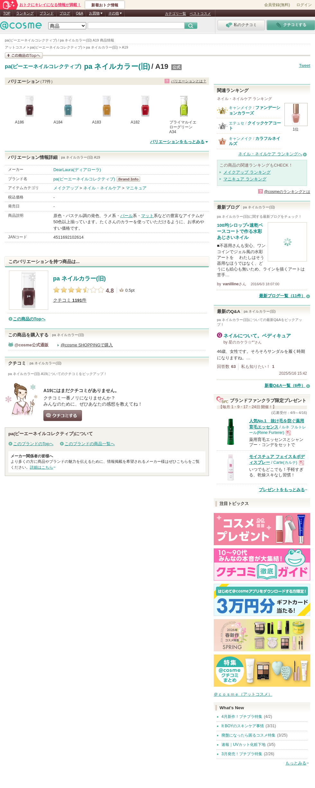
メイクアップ (65, 188)
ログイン (304, 5)
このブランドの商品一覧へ (90, 443)
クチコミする (62, 415)
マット (147, 215)
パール (126, 215)
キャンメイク (240, 107)
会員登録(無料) (277, 5)
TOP (6, 13)
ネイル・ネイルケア (102, 188)
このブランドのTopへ (33, 443)
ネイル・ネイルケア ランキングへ (270, 153)
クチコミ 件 (69, 300)
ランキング (25, 13)
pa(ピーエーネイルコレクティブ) (43, 66)
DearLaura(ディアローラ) (77, 169)
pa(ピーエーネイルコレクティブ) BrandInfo (130, 179)
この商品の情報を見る (24, 55)
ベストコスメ (200, 13)
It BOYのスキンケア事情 (242, 726)
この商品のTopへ (29, 318)
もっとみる (295, 763)
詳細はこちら (41, 467)
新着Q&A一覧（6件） (285, 385)
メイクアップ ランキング (247, 172)
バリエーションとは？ (188, 81)
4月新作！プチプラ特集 (241, 716)
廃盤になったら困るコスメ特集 (248, 735)
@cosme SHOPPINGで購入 (87, 345)
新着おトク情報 (104, 5)
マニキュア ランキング (244, 179)
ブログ (64, 13)
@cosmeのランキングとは (287, 191)
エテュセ (236, 123)
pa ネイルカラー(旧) (117, 66)
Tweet (304, 65)
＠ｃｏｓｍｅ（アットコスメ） (243, 694)
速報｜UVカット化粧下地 (243, 744)
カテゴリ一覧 (175, 13)
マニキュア (136, 188)
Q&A (79, 13)
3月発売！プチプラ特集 (241, 754)
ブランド (47, 13)
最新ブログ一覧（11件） (282, 295)
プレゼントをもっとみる (282, 489)
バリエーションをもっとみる (177, 141)
